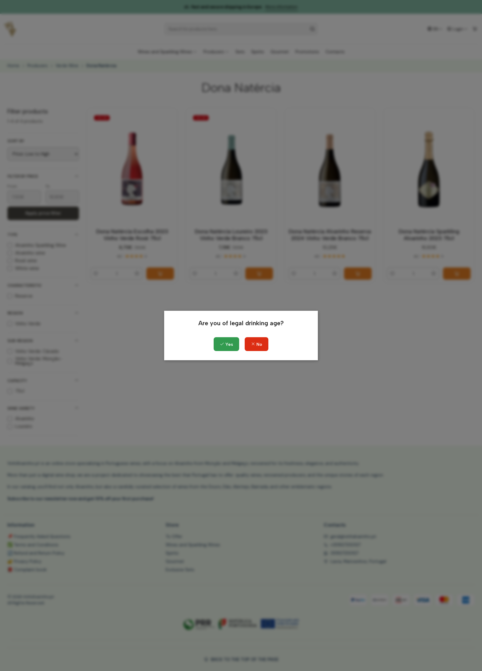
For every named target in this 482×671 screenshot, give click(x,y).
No (256, 344)
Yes (226, 344)
